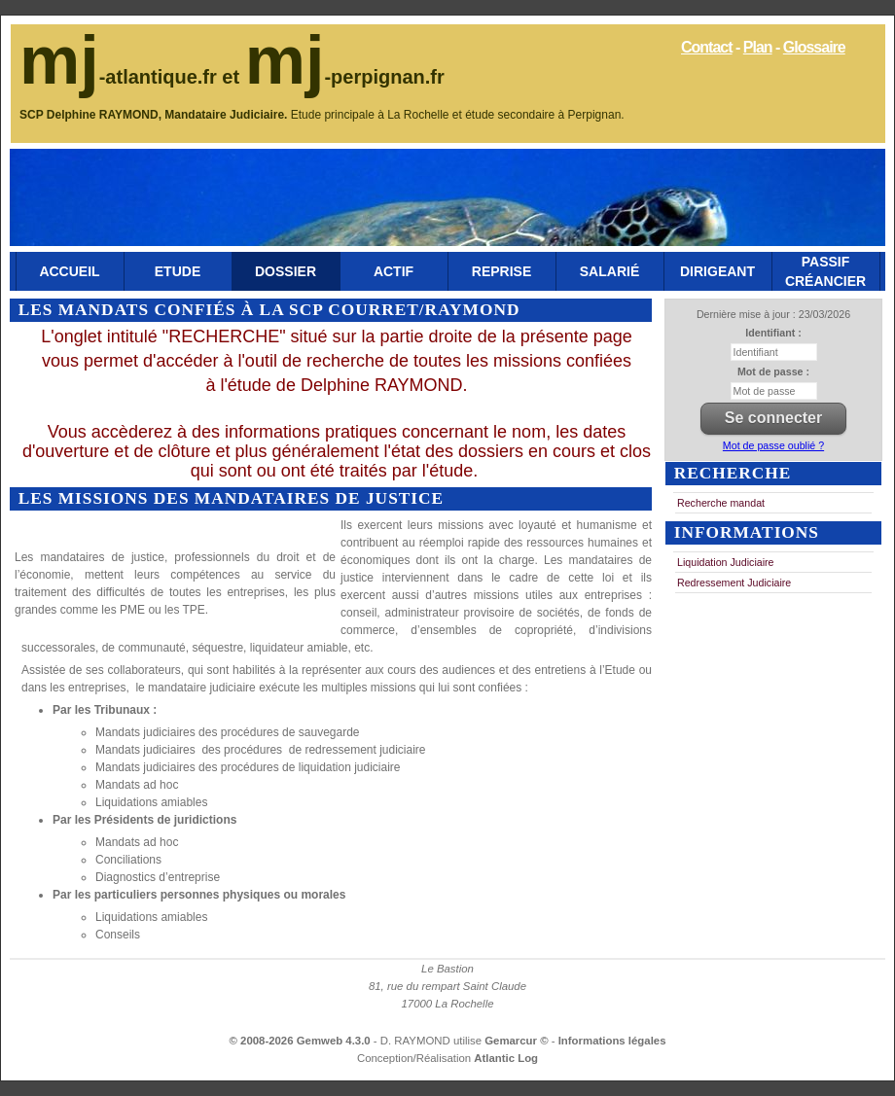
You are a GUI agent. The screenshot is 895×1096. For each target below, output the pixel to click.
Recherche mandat (721, 503)
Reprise (501, 271)
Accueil (69, 271)
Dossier (285, 271)
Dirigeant (717, 271)
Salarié (609, 271)
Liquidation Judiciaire (725, 562)
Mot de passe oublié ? (773, 445)
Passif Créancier (825, 271)
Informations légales (612, 1040)
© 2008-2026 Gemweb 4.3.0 (300, 1040)
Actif (393, 271)
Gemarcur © (518, 1040)
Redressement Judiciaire (734, 582)
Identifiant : (773, 332)
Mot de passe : (773, 371)
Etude (177, 271)
